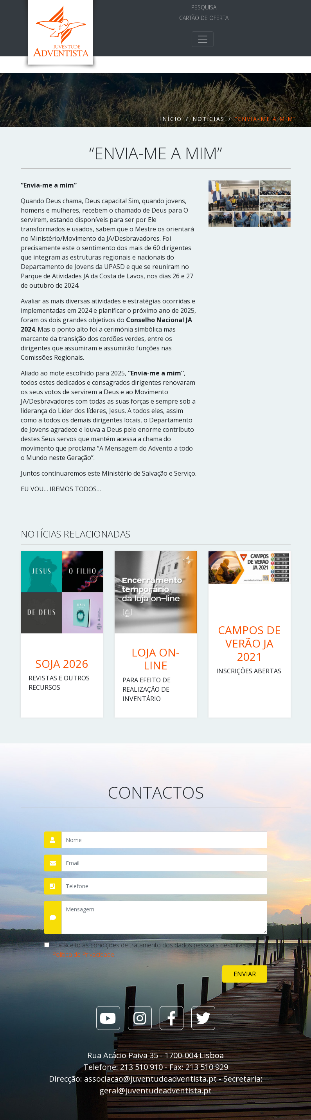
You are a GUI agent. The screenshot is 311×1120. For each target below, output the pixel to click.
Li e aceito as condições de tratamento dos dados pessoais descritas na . (153, 950)
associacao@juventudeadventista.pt (150, 1078)
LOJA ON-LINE (155, 659)
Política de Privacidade (83, 954)
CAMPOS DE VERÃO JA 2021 (249, 643)
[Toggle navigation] (203, 39)
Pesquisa (203, 7)
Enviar (245, 974)
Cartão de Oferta (203, 18)
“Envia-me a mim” (266, 119)
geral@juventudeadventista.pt (155, 1090)
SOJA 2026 (61, 663)
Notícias (208, 119)
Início (171, 119)
